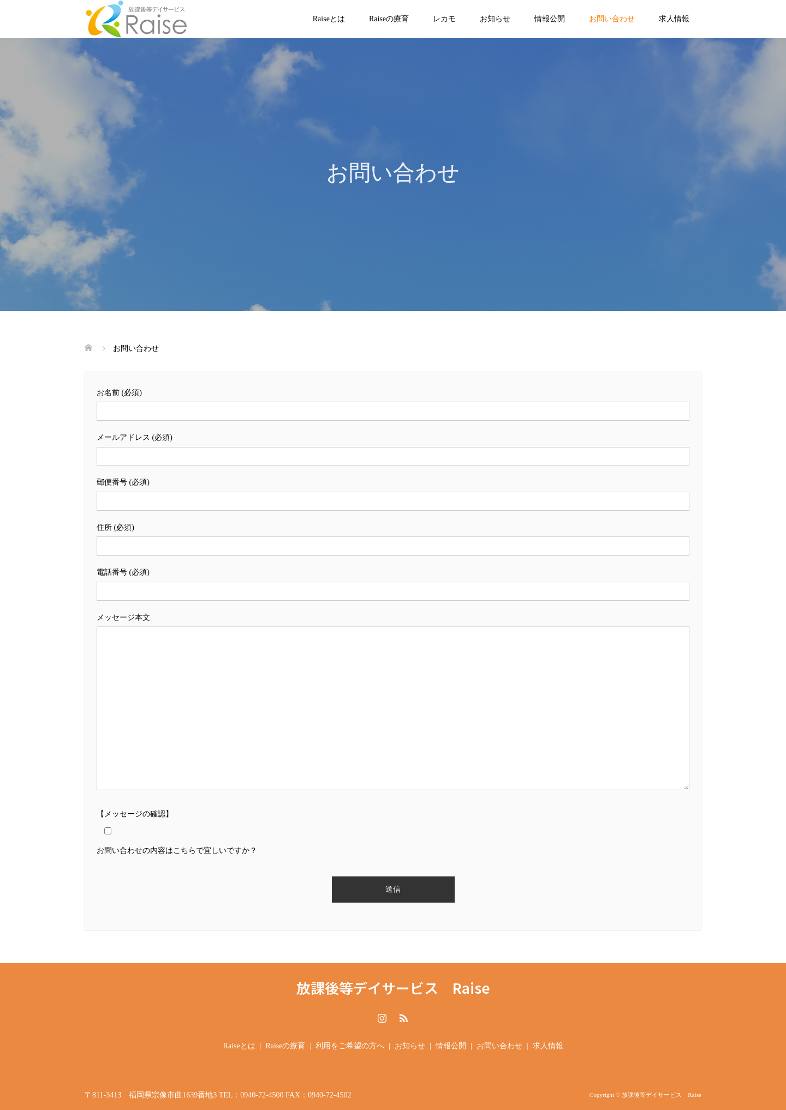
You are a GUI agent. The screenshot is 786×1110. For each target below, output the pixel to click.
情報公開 (549, 19)
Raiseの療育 (389, 19)
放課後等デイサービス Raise (393, 988)
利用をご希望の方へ (349, 1046)
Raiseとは (329, 19)
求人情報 (674, 19)
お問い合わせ (612, 19)
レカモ (444, 19)
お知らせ (495, 19)
